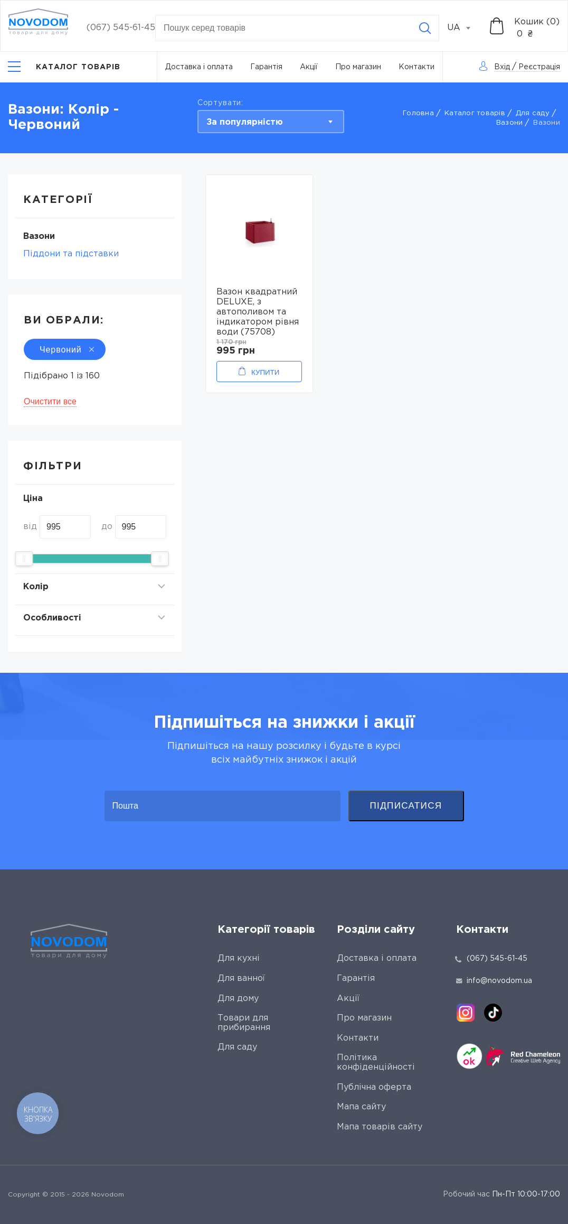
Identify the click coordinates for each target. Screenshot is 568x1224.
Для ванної (241, 978)
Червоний (65, 349)
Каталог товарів (474, 113)
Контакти (416, 67)
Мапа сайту (361, 1107)
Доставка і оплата (199, 67)
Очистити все (50, 401)
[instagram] (465, 1012)
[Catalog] (64, 67)
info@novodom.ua (494, 981)
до (106, 527)
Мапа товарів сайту (379, 1127)
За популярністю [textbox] (244, 122)
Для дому (238, 999)
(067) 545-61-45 (121, 28)
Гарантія (266, 67)
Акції (309, 67)
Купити (265, 372)
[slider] (24, 558)
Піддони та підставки (71, 254)
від (30, 527)
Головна (418, 113)
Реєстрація (539, 67)
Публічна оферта (374, 1087)
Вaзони (509, 123)
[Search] (425, 28)
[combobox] (464, 28)
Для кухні (238, 958)
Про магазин (358, 67)
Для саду (533, 113)
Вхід (502, 67)
